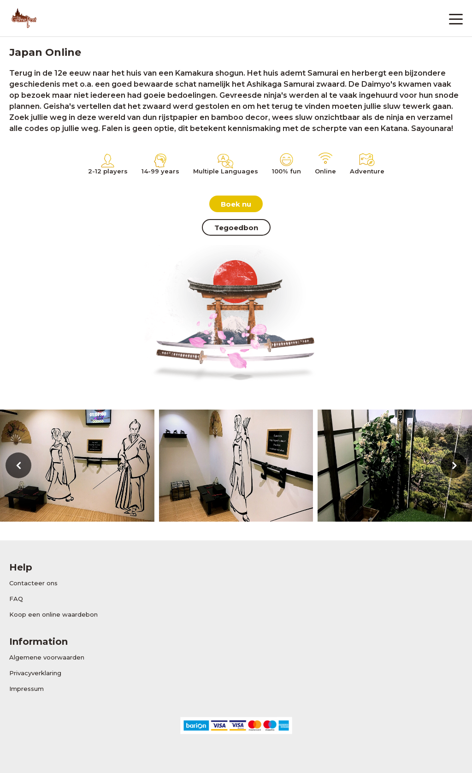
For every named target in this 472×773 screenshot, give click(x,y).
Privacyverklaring (35, 673)
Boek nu (236, 204)
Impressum (26, 688)
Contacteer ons (33, 583)
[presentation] (18, 465)
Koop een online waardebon (53, 614)
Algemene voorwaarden (46, 657)
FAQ (16, 598)
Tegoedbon (236, 227)
